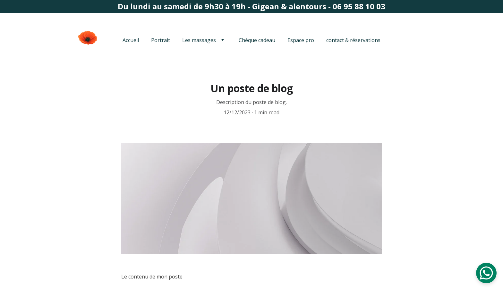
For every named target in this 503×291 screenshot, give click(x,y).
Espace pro (300, 40)
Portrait (160, 40)
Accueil (131, 40)
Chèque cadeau (257, 40)
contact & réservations (353, 40)
